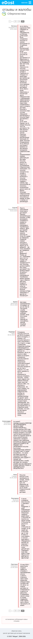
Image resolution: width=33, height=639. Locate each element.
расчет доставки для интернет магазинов (16, 633)
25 (23, 21)
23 (15, 21)
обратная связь (16, 631)
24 (19, 21)
